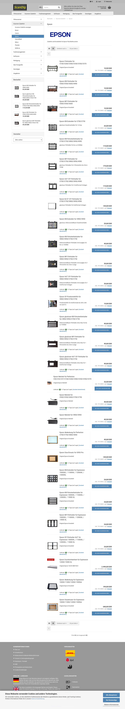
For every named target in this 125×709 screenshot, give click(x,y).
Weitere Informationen (111, 704)
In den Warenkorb (102, 75)
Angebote (98, 14)
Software (57, 14)
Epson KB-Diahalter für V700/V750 (72, 121)
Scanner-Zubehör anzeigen (23, 27)
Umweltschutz (19, 652)
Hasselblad (18, 39)
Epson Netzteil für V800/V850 (71, 415)
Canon (17, 33)
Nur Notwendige (111, 700)
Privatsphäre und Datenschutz (23, 667)
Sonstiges (88, 14)
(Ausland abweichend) (79, 389)
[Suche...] (41, 7)
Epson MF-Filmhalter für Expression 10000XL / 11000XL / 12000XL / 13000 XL (73, 517)
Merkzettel (108, 1)
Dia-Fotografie (77, 14)
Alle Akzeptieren (111, 695)
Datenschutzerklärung (37, 698)
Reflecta (17, 48)
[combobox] (62, 49)
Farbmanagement (45, 14)
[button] (91, 1)
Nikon (16, 42)
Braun (16, 30)
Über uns (17, 649)
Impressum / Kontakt (21, 661)
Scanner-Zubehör (30, 14)
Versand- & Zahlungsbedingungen (24, 658)
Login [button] (98, 1)
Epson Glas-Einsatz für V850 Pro (72, 453)
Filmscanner (17, 14)
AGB (16, 664)
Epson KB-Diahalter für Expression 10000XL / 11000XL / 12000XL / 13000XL (72, 472)
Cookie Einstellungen (21, 670)
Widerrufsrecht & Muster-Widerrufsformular (27, 655)
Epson (17, 36)
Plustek (17, 45)
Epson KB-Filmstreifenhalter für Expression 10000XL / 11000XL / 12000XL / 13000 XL (72, 495)
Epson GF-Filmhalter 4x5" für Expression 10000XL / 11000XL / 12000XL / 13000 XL (72, 539)
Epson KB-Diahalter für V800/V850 (72, 219)
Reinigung (66, 14)
